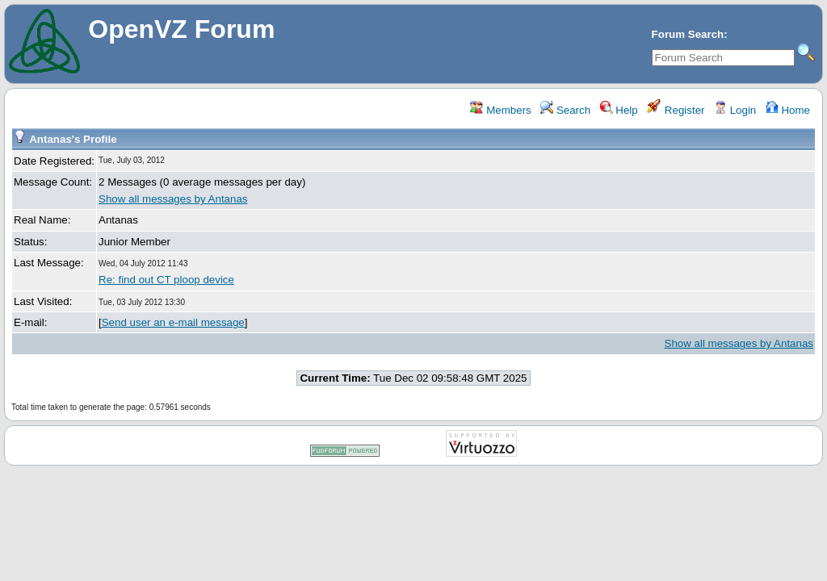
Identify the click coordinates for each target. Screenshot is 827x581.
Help (619, 110)
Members (500, 110)
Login (735, 110)
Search (565, 110)
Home (788, 110)
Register (675, 110)
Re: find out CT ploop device (166, 280)
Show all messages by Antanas (173, 199)
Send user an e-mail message (173, 322)
